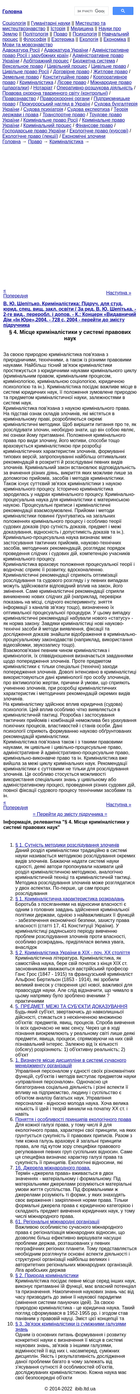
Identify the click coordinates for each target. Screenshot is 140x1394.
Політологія (35, 33)
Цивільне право (108, 66)
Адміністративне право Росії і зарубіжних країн (65, 53)
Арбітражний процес (46, 60)
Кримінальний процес (47, 125)
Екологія (88, 39)
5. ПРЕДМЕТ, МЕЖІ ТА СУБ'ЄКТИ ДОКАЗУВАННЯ (71, 1006)
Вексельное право (22, 66)
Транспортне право (64, 114)
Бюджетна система (94, 60)
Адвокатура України (66, 50)
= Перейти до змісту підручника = (70, 814)
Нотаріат (42, 87)
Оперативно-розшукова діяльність (95, 87)
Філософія (34, 39)
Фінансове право (94, 125)
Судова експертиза (88, 109)
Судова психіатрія (43, 109)
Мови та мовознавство (27, 44)
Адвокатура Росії (21, 50)
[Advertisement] (70, 214)
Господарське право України (33, 130)
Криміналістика (36, 82)
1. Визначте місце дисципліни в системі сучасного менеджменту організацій (70, 1063)
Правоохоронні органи (65, 98)
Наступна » (118, 292)
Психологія (85, 33)
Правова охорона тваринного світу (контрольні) (55, 93)
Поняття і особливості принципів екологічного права (73, 1119)
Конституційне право (66, 77)
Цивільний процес (67, 66)
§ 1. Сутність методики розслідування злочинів (67, 845)
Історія (58, 28)
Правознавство (19, 98)
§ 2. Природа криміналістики (47, 1275)
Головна (11, 141)
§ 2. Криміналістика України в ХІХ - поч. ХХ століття (72, 952)
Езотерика (62, 39)
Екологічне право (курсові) (99, 130)
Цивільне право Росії (25, 71)
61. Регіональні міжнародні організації (57, 1221)
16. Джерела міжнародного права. (53, 1167)
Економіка (114, 39)
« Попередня (15, 293)
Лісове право (71, 82)
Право (60, 33)
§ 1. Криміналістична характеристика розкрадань (69, 898)
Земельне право (20, 77)
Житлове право (110, 71)
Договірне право (71, 71)
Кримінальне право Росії (50, 120)
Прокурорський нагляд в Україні (54, 103)
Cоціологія (14, 23)
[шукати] (91, 11)
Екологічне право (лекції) (30, 136)
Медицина (81, 28)
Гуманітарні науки (50, 23)
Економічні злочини (83, 136)
